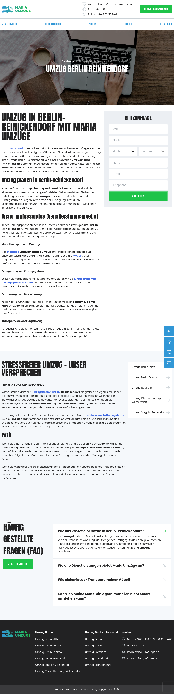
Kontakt (166, 24)
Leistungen (53, 24)
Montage (13, 252)
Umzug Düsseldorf (96, 658)
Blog (129, 24)
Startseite (10, 24)
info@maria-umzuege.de (143, 652)
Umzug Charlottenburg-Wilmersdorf (147, 400)
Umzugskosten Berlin (46, 392)
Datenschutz (88, 689)
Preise (93, 24)
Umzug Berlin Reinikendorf (51, 658)
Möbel (77, 256)
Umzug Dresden (95, 645)
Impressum (62, 689)
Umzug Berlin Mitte (143, 367)
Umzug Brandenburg (98, 665)
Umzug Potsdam (95, 652)
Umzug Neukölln (142, 388)
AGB (74, 689)
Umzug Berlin (93, 639)
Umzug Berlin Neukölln (49, 645)
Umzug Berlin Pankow (145, 377)
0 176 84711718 (96, 9)
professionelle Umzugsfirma (105, 415)
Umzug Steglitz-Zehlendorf (148, 412)
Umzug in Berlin (15, 148)
